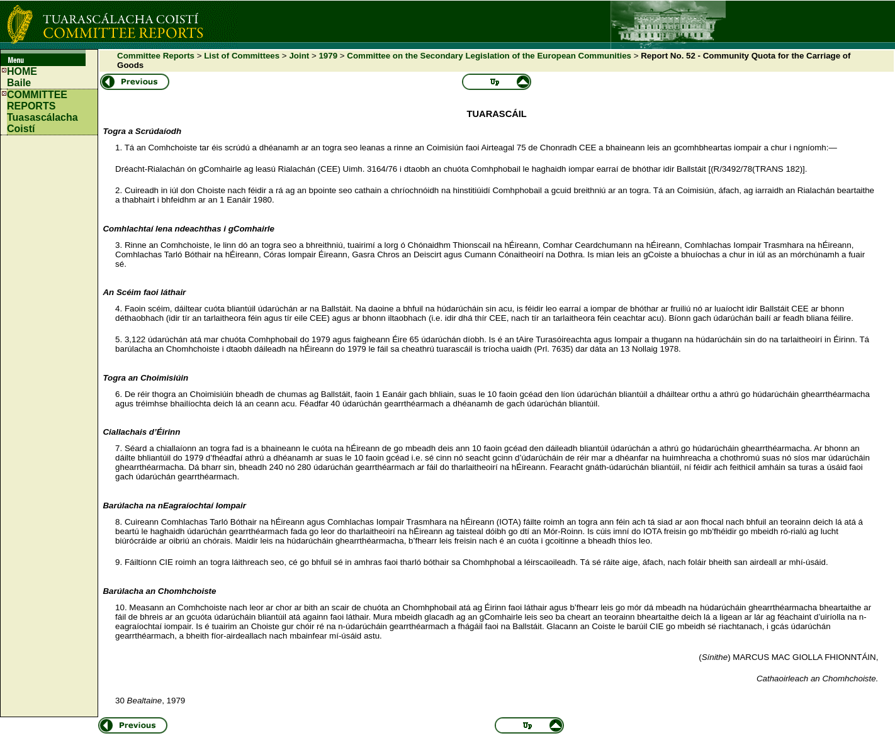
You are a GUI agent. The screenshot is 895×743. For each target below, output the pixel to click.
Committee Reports (155, 55)
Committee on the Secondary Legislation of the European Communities (489, 55)
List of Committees (241, 55)
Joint (299, 55)
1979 (327, 55)
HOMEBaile (22, 77)
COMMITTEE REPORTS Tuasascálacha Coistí (42, 111)
